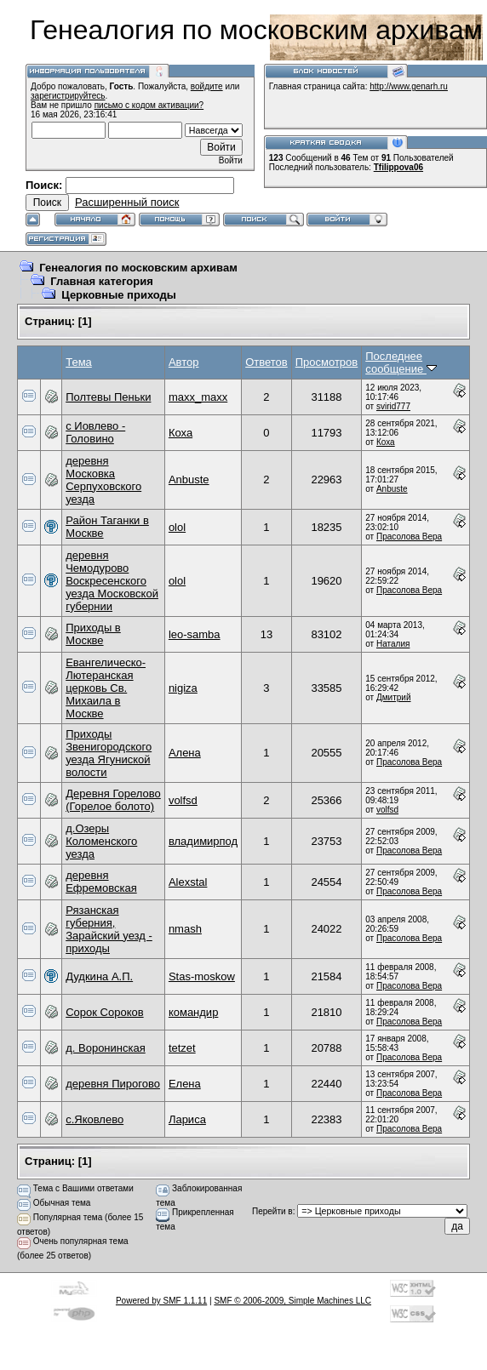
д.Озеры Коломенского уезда (101, 841)
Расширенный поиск (127, 202)
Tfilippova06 (398, 167)
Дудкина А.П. (99, 976)
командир (194, 1012)
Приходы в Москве (93, 634)
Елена (185, 1083)
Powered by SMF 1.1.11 (161, 1300)
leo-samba (195, 634)
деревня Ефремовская (101, 881)
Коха (180, 432)
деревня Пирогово (113, 1083)
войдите (207, 86)
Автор (184, 362)
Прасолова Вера (409, 536)
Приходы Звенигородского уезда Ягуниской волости (109, 753)
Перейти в (272, 1211)
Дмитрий (393, 697)
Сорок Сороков (104, 1012)
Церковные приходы (118, 294)
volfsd (183, 800)
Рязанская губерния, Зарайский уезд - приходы (109, 929)
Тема (79, 362)
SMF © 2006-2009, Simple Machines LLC (292, 1300)
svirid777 (393, 406)
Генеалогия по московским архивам (138, 267)
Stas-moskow (202, 976)
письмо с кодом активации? (149, 105)
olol (177, 527)
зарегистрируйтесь (68, 95)
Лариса (187, 1119)
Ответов (266, 362)
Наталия (393, 643)
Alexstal (188, 882)
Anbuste (189, 479)
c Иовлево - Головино (95, 432)
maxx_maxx (198, 397)
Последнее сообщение (401, 362)
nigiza (183, 688)
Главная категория (101, 281)
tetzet (182, 1048)
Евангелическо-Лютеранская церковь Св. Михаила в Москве (106, 688)
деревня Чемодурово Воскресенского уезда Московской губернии (112, 581)
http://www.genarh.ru (409, 86)
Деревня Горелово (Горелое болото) (113, 800)
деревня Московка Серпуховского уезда (103, 479)
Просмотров (326, 362)
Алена (185, 752)
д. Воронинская (106, 1048)
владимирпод (203, 841)
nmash (185, 928)
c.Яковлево (94, 1119)
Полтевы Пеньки (108, 397)
